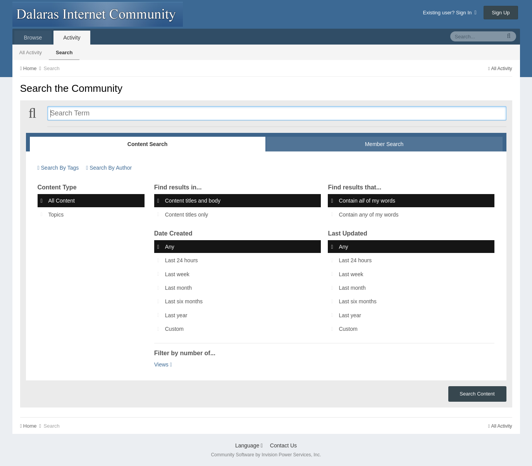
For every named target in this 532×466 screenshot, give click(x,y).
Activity (71, 37)
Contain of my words (367, 201)
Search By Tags (58, 168)
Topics (56, 215)
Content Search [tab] (147, 144)
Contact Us (283, 445)
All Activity (30, 52)
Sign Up (501, 12)
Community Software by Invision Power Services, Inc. (266, 454)
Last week (177, 274)
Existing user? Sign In (450, 12)
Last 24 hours (181, 261)
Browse (33, 37)
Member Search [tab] (384, 144)
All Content (61, 201)
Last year (176, 315)
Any (169, 247)
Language (249, 445)
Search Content (477, 394)
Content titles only (186, 215)
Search (64, 52)
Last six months (184, 302)
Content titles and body (192, 201)
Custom (174, 329)
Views (163, 364)
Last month (178, 288)
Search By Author (109, 168)
